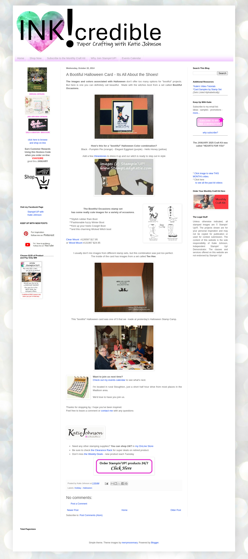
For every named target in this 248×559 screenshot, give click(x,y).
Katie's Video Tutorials (204, 86)
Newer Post (72, 510)
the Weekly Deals (93, 454)
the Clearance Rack (101, 450)
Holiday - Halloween (83, 488)
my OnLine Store (144, 446)
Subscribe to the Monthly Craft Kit (66, 58)
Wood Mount (75, 242)
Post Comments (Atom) (91, 515)
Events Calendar (131, 58)
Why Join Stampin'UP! (103, 58)
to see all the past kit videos (208, 182)
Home (20, 58)
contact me (107, 410)
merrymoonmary (129, 542)
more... (196, 113)
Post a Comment (79, 503)
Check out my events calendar (109, 380)
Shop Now (36, 58)
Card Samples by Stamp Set (208, 89)
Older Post (175, 510)
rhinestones (100, 156)
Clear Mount (72, 239)
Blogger (155, 542)
